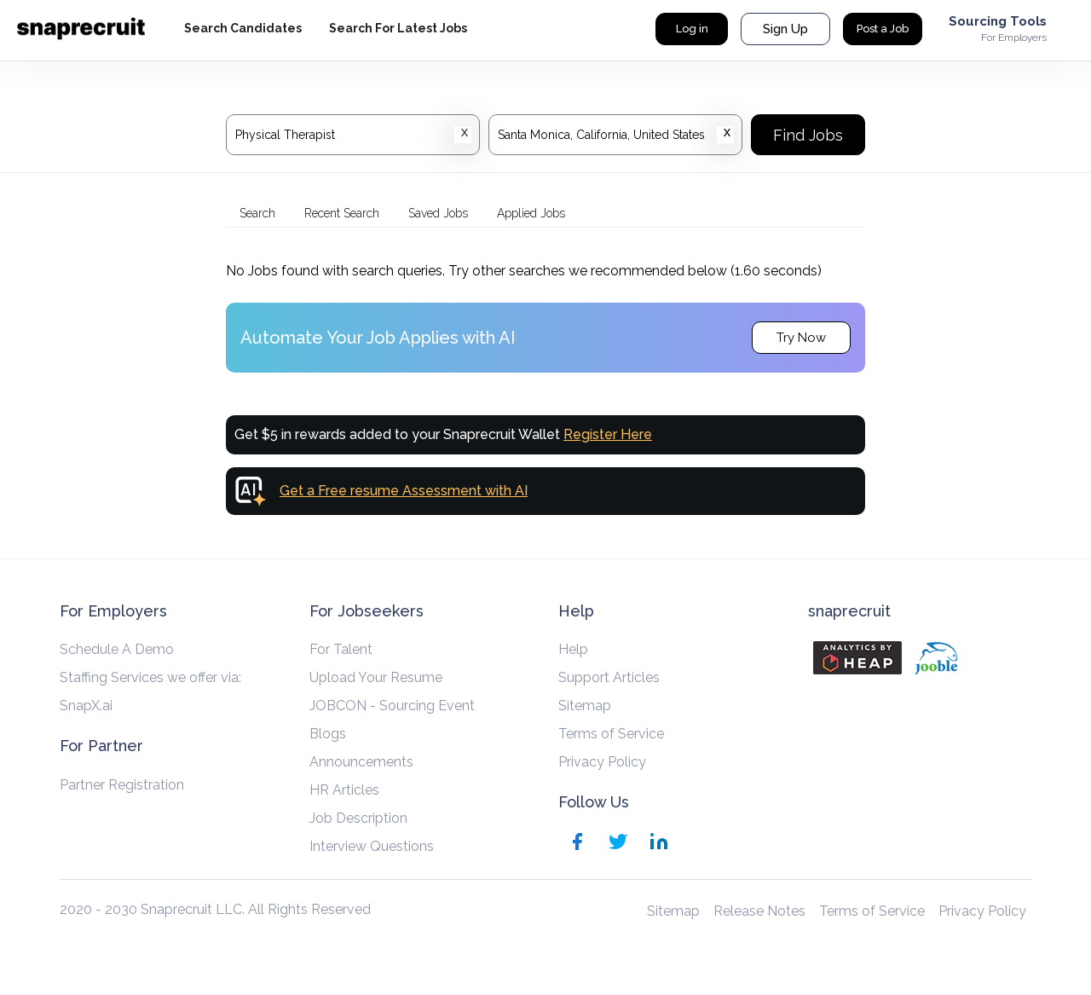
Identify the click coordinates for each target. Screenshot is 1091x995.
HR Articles (344, 790)
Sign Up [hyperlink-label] (785, 29)
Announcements (361, 762)
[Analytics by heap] (857, 657)
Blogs (327, 734)
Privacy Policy (602, 762)
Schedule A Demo (117, 649)
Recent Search (341, 213)
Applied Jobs (531, 213)
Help (573, 649)
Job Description (358, 818)
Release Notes (759, 911)
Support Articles (609, 677)
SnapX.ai (86, 705)
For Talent (340, 649)
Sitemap (584, 705)
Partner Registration (122, 785)
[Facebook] (577, 843)
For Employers (1014, 37)
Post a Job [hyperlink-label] (883, 28)
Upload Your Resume (375, 677)
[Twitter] (618, 843)
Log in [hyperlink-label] (692, 28)
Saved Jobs (438, 213)
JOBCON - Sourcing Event (392, 705)
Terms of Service (611, 734)
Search (257, 213)
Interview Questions (371, 846)
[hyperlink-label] (243, 28)
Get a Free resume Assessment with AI (404, 491)
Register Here (607, 434)
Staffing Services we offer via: (150, 677)
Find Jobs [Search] (808, 135)
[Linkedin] (659, 843)
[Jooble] (936, 658)
